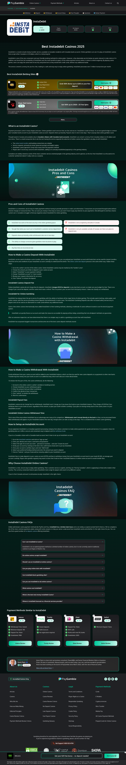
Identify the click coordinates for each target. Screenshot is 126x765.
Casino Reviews (48, 696)
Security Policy (73, 716)
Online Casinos (34, 3)
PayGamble (10, 8)
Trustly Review (49, 643)
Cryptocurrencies (101, 701)
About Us (13, 686)
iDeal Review (77, 643)
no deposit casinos (31, 531)
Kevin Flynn (23, 662)
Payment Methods (56, 3)
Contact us (108, 3)
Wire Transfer (100, 706)
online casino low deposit (78, 261)
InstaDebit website (25, 439)
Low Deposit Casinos (49, 711)
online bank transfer (21, 143)
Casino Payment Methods (21, 8)
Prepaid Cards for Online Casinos (106, 721)
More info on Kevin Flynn (44, 668)
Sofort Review (105, 643)
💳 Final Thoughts (74, 13)
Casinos (46, 686)
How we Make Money (17, 706)
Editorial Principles (15, 711)
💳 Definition (26, 13)
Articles (76, 3)
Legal (71, 686)
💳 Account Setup (60, 13)
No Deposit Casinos (49, 706)
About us (92, 3)
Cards (97, 691)
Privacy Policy (73, 706)
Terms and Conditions (75, 691)
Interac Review (20, 643)
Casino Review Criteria (17, 716)
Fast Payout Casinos (49, 716)
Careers (12, 696)
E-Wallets (99, 696)
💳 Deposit (37, 13)
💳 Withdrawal (48, 13)
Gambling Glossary (49, 721)
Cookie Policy (73, 711)
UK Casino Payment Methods (105, 716)
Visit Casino (104, 83)
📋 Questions (86, 13)
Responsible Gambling (76, 701)
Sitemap (71, 721)
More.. (63, 120)
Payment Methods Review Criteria (20, 721)
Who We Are (14, 701)
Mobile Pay (99, 711)
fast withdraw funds (59, 431)
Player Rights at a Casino (76, 696)
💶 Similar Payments (99, 13)
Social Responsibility (75, 726)
